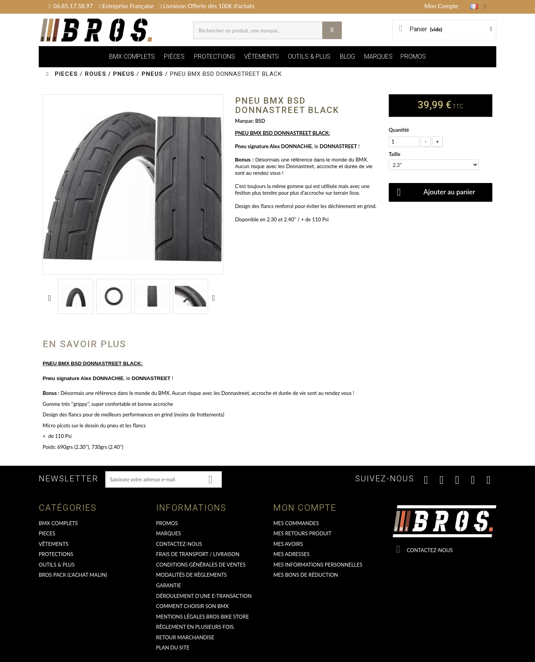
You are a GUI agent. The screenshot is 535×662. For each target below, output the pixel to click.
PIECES (47, 533)
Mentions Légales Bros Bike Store (202, 617)
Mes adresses (291, 554)
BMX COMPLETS (132, 56)
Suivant (215, 297)
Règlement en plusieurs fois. (195, 627)
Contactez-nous (179, 544)
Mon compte (304, 508)
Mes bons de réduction (305, 575)
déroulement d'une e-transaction (203, 596)
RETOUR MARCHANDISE (185, 637)
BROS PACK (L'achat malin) (73, 575)
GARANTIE (168, 585)
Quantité (399, 130)
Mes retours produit (302, 533)
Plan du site (172, 647)
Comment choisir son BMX (192, 606)
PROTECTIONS (214, 56)
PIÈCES (174, 56)
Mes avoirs (288, 544)
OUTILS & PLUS (309, 56)
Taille (395, 154)
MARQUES (378, 56)
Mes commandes (296, 523)
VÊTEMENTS (261, 56)
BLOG (347, 56)
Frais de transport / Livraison (197, 554)
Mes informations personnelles (318, 565)
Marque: (244, 121)
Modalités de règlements (191, 575)
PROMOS (413, 56)
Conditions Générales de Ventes (201, 565)
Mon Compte (441, 5)
